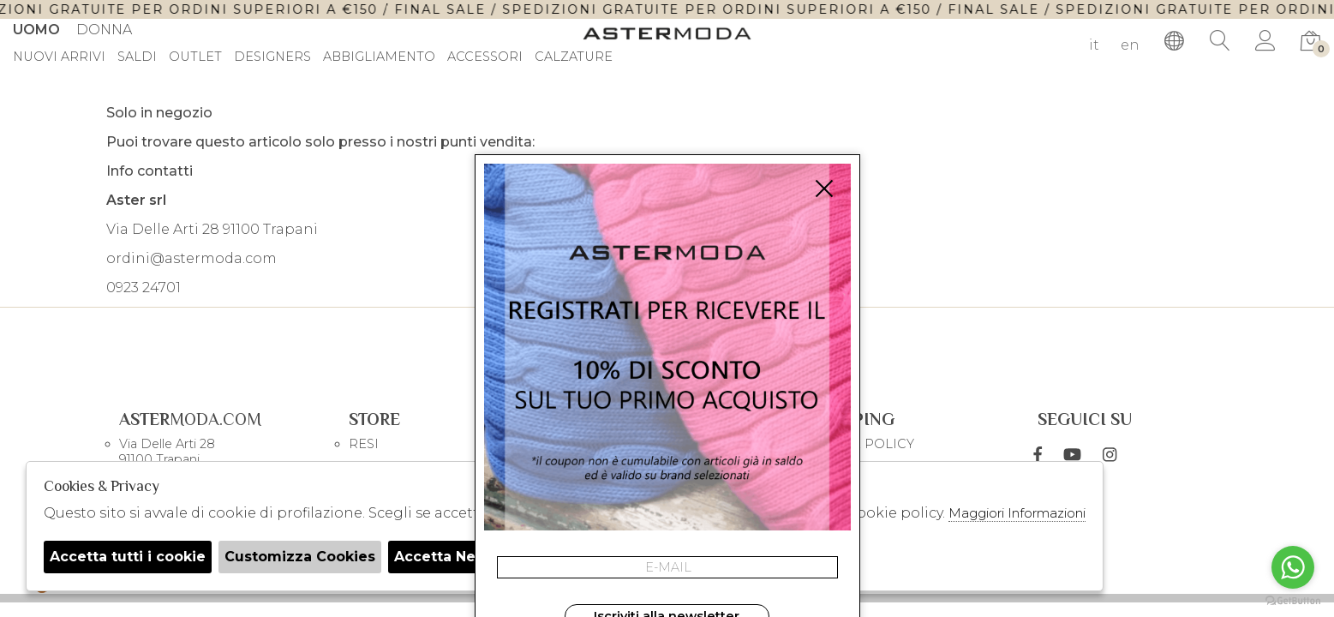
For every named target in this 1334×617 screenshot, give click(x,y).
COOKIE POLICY (861, 444)
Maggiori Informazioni (1017, 513)
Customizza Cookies (299, 556)
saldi (137, 57)
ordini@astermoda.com (191, 258)
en (1130, 45)
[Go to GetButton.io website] (1292, 600)
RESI (364, 444)
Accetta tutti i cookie (128, 556)
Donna (104, 29)
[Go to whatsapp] (1292, 567)
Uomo (36, 29)
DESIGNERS (272, 57)
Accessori (485, 57)
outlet (195, 57)
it (1094, 45)
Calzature (574, 57)
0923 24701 (143, 287)
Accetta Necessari (461, 556)
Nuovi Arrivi (59, 57)
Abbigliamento (379, 57)
